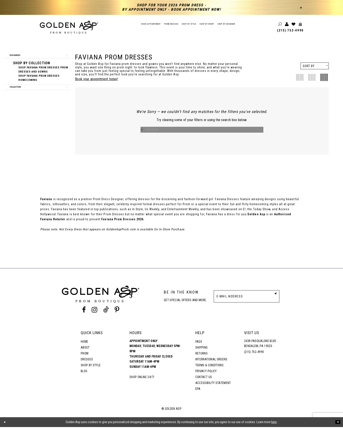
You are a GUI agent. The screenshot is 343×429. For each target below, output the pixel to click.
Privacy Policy (206, 373)
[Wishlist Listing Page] (293, 24)
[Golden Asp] (69, 27)
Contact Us (203, 379)
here (274, 424)
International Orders (211, 361)
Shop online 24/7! (142, 379)
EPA (198, 391)
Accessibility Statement (213, 385)
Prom (84, 355)
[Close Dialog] (6, 424)
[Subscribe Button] (273, 298)
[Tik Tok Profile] (106, 312)
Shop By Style (91, 367)
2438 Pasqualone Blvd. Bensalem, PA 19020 (260, 345)
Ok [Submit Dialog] (336, 424)
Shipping (201, 349)
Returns (201, 355)
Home (84, 343)
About (85, 349)
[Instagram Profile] (94, 312)
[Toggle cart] (300, 24)
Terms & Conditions (209, 367)
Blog (84, 373)
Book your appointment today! (96, 79)
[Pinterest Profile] (117, 312)
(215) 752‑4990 (290, 30)
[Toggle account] (287, 24)
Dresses (87, 361)
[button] (38, 57)
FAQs (198, 343)
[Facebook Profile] (83, 312)
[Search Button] (179, 130)
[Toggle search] (280, 24)
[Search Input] (202, 130)
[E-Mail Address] (246, 298)
